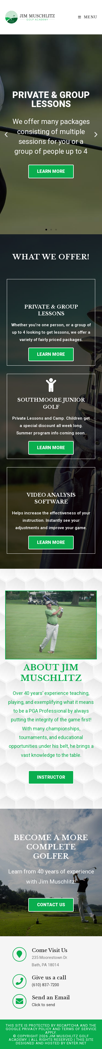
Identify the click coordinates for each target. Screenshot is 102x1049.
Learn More (51, 171)
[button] (46, 229)
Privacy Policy (36, 1029)
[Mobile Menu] (87, 17)
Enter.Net (76, 1043)
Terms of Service (79, 1029)
